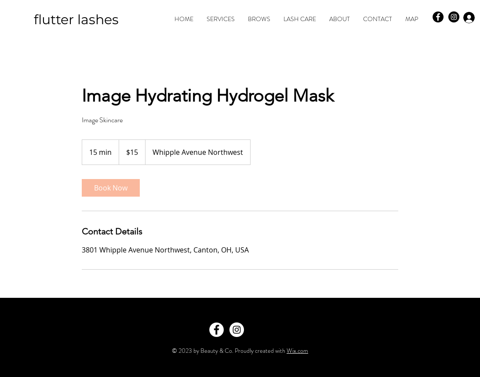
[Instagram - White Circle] (236, 329)
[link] (111, 188)
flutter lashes (76, 19)
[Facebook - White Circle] (216, 329)
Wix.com (297, 350)
